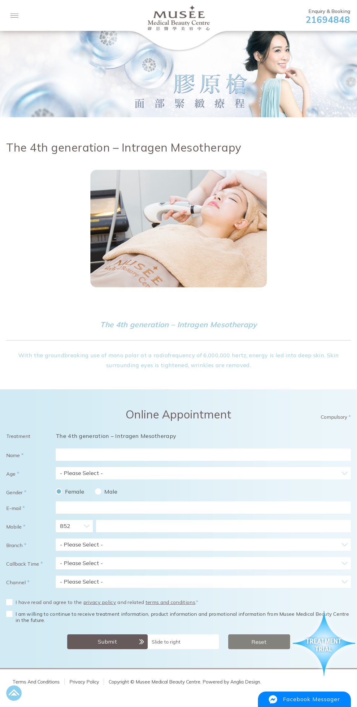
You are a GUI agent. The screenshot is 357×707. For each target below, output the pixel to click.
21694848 (328, 19)
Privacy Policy (84, 682)
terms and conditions (170, 602)
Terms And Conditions (36, 682)
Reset (259, 641)
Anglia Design (245, 682)
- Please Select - (81, 473)
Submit (107, 641)
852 (65, 525)
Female (74, 491)
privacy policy (99, 602)
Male (110, 491)
